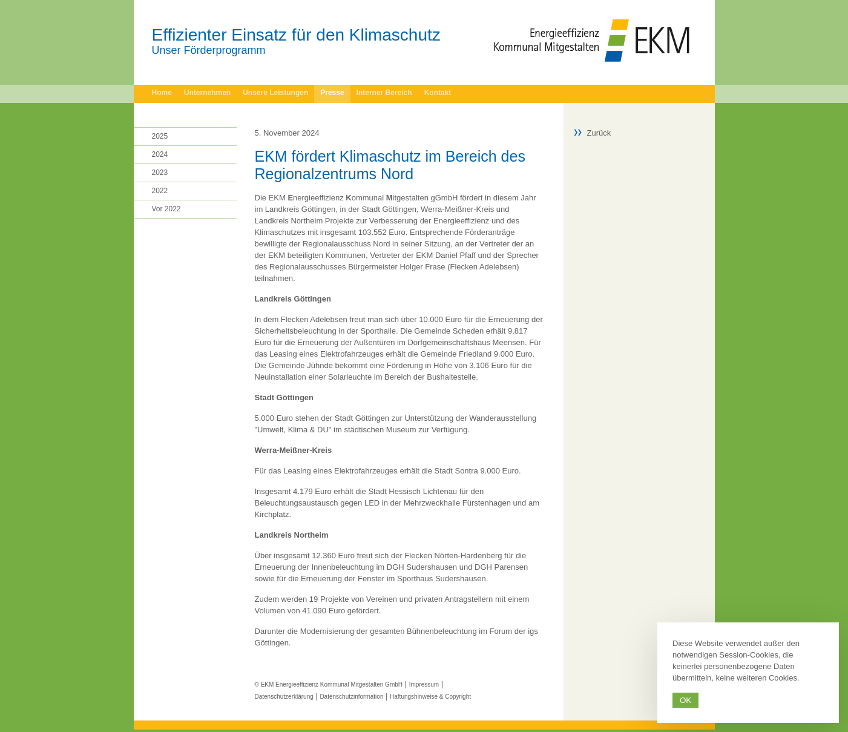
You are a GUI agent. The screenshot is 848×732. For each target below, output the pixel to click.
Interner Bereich (384, 92)
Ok (685, 700)
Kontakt (438, 92)
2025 (160, 136)
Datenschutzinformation (351, 696)
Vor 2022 (166, 209)
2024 (160, 154)
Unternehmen (207, 92)
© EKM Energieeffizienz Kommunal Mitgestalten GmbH (329, 684)
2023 (160, 172)
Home (162, 92)
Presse (332, 92)
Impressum (424, 684)
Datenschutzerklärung (284, 696)
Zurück (599, 132)
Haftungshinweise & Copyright (430, 696)
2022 (160, 190)
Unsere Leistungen (275, 92)
